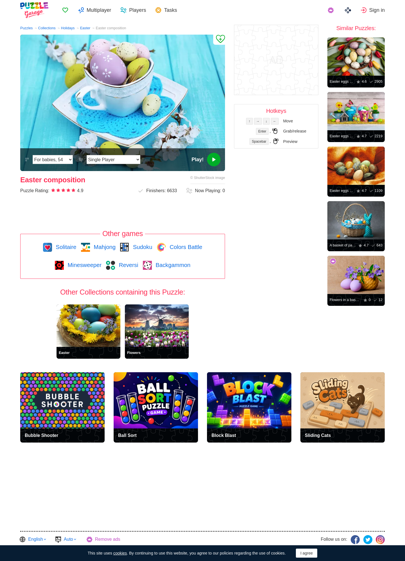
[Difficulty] (53, 159)
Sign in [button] (377, 10)
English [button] (35, 539)
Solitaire (65, 247)
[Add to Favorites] (219, 40)
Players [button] (137, 10)
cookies (120, 553)
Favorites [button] (65, 10)
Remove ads (107, 539)
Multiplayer (99, 10)
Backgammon (172, 265)
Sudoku (141, 247)
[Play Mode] (113, 159)
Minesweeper (84, 265)
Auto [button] (68, 539)
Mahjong (104, 247)
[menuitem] (65, 10)
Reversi (127, 265)
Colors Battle (185, 247)
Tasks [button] (170, 10)
